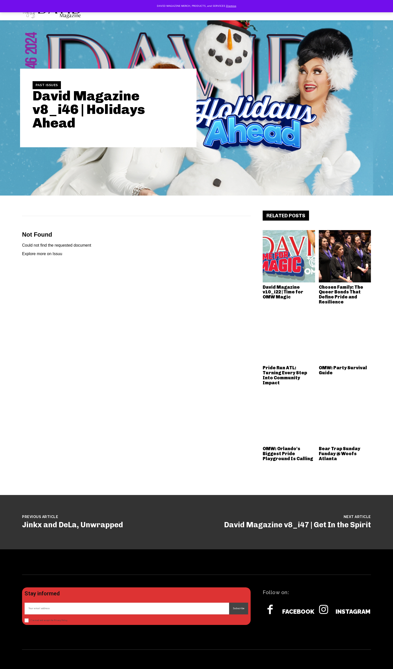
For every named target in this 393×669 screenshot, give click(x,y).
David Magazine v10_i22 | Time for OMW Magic (283, 292)
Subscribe (238, 608)
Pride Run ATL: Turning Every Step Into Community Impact (285, 375)
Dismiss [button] (231, 6)
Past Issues (47, 85)
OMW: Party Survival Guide (343, 370)
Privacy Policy (60, 620)
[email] (127, 608)
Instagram (353, 611)
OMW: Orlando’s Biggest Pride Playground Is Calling (288, 453)
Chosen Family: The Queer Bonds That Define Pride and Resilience (341, 294)
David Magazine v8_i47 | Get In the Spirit (297, 524)
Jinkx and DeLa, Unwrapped (72, 524)
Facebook (298, 611)
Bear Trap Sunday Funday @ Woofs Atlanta (339, 453)
